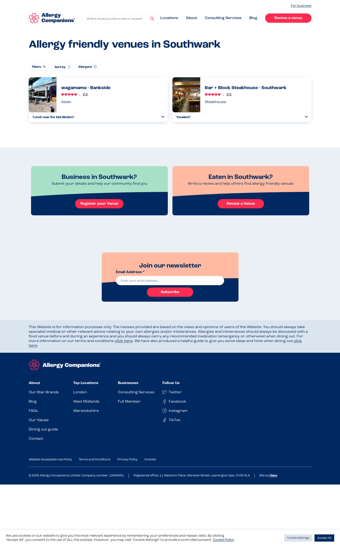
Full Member (129, 402)
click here (124, 341)
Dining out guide (43, 429)
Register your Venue (99, 204)
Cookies (150, 459)
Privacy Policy (127, 459)
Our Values (39, 420)
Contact (36, 439)
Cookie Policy (223, 540)
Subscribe (170, 292)
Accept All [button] (324, 538)
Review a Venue (241, 204)
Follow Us (171, 383)
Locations (169, 18)
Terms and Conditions (94, 459)
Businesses (128, 383)
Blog (253, 18)
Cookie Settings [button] (298, 538)
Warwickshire (86, 411)
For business (301, 6)
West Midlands (86, 402)
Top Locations (85, 383)
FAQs (33, 411)
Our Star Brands (44, 392)
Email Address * (130, 272)
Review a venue (288, 18)
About (191, 18)
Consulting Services (223, 18)
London (80, 392)
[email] (170, 280)
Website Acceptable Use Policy (50, 459)
